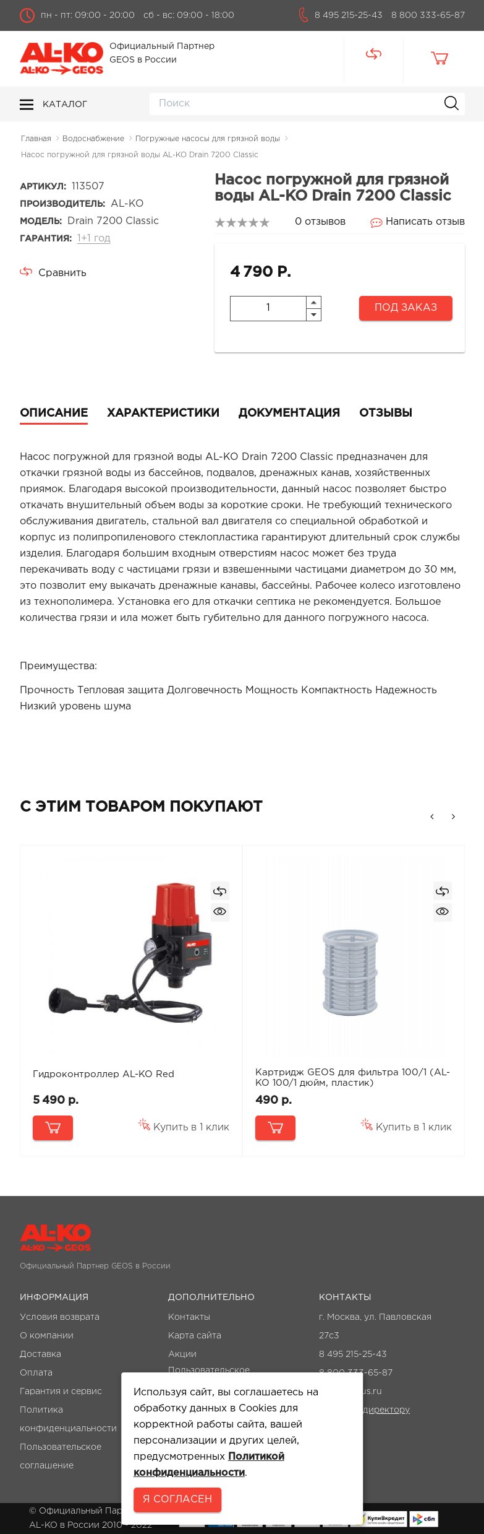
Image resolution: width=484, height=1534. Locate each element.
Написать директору (364, 1410)
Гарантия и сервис (61, 1391)
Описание (54, 413)
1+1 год (94, 238)
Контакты (189, 1317)
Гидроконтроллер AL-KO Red (103, 1074)
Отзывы (385, 413)
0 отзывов (320, 222)
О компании (47, 1336)
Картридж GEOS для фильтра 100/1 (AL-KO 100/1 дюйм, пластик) (352, 1077)
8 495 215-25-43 (349, 15)
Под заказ (406, 308)
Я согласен (177, 1499)
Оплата (36, 1373)
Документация (289, 413)
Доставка (40, 1354)
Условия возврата (60, 1317)
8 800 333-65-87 (428, 15)
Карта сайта (194, 1336)
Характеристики (163, 413)
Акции (182, 1354)
